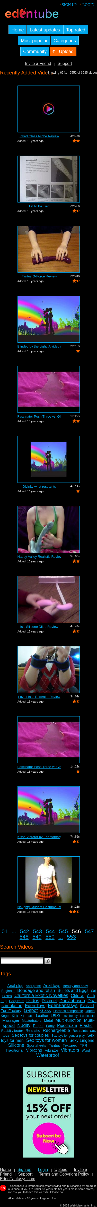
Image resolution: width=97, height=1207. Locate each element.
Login (88, 5)
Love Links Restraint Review (39, 697)
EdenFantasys (62, 1005)
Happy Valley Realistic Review (39, 557)
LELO (55, 1016)
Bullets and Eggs (73, 990)
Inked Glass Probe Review (39, 136)
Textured (70, 1045)
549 (36, 937)
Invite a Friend (38, 63)
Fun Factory (11, 1010)
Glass (45, 1010)
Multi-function (68, 1020)
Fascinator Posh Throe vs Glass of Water (39, 767)
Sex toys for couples (30, 1035)
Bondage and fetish (36, 990)
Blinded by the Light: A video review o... (39, 346)
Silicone (16, 1045)
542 (24, 931)
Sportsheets (36, 1045)
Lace (30, 1016)
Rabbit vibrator (12, 1031)
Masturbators (31, 1021)
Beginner (8, 991)
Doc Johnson (72, 1000)
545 (63, 931)
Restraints (80, 1031)
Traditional (14, 1050)
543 (37, 931)
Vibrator (51, 1050)
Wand (86, 1050)
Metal (48, 1020)
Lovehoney (70, 1016)
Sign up (69, 5)
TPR (83, 1045)
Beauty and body (75, 986)
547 (89, 931)
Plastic (86, 1025)
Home (5, 1169)
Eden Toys (35, 1005)
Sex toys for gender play (68, 1035)
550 (50, 937)
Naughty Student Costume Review (39, 907)
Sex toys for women (46, 1040)
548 (24, 937)
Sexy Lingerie (81, 1040)
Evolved (87, 1005)
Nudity (23, 1025)
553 (71, 937)
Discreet (49, 1001)
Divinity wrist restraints (39, 486)
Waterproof (47, 1055)
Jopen (89, 1011)
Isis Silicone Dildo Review (39, 627)
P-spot (38, 1026)
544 (50, 931)
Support (65, 63)
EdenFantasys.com (17, 1179)
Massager (10, 1020)
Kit (22, 1016)
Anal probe (33, 986)
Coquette (16, 1001)
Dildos (32, 1000)
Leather (42, 1016)
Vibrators (70, 1050)
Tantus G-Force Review (39, 276)
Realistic (32, 1030)
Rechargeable (56, 1030)
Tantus (54, 1045)
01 (4, 931)
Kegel (5, 1016)
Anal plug (15, 985)
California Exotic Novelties (41, 995)
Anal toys (51, 985)
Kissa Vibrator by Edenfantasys (39, 837)
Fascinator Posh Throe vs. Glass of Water (39, 416)
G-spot (31, 1010)
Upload (60, 1169)
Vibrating (34, 1050)
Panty (50, 1026)
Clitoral (77, 995)
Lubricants (87, 1016)
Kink (15, 1016)
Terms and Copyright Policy (64, 1174)
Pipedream (67, 1025)
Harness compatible (68, 1011)
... (14, 931)
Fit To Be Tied (39, 206)
